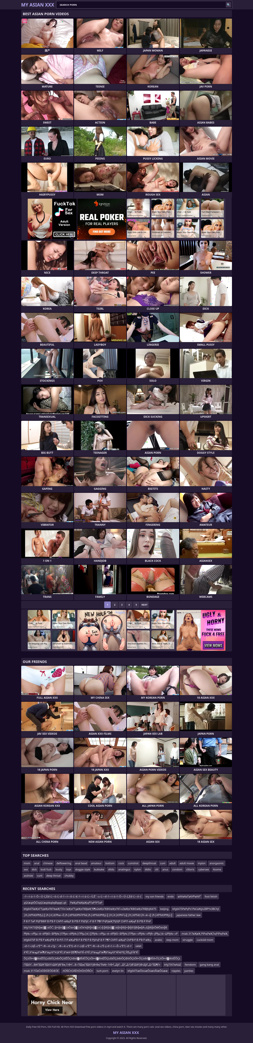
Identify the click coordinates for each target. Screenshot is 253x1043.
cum (162, 863)
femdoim (190, 964)
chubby (69, 875)
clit (157, 869)
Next (144, 604)
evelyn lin (118, 971)
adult (172, 863)
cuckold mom (205, 940)
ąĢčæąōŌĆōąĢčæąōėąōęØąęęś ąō (45, 902)
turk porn (102, 971)
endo (171, 896)
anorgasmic (216, 863)
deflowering (63, 863)
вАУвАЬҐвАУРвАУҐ (189, 896)
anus (165, 869)
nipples (176, 971)
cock (121, 863)
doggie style (82, 869)
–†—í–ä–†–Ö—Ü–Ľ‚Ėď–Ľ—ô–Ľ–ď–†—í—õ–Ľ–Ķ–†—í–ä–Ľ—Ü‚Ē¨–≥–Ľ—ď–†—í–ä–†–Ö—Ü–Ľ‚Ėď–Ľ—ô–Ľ (83, 896)
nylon (137, 869)
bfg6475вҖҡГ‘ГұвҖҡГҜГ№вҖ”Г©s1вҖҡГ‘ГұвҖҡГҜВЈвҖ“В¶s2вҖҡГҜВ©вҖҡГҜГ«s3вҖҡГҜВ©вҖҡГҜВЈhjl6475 (90, 909)
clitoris (190, 869)
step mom (172, 940)
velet (138, 946)
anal (36, 863)
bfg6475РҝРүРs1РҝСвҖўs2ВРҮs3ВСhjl (195, 909)
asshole (28, 875)
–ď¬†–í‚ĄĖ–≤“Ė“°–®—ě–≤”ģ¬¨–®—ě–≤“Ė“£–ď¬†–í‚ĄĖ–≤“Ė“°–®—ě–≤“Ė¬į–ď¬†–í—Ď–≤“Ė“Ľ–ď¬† (78, 946)
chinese (48, 863)
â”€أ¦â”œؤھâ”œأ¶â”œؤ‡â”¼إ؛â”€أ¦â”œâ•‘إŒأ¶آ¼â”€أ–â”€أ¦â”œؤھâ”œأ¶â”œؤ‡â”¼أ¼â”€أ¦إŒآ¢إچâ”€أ (81, 952)
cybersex (203, 869)
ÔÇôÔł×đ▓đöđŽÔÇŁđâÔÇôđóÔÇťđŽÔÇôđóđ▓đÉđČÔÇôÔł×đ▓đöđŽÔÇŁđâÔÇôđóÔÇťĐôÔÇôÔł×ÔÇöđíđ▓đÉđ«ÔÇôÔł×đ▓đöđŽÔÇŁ (102, 958)
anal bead (81, 863)
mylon (202, 863)
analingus (124, 869)
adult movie (186, 863)
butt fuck (46, 869)
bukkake (99, 869)
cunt (39, 875)
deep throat (53, 875)
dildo (111, 869)
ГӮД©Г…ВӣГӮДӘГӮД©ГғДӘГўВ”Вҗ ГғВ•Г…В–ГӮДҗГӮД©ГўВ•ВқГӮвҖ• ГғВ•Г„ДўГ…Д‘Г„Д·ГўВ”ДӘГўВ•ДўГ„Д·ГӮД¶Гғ (92, 964)
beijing (164, 909)
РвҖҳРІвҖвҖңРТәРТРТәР (86, 902)
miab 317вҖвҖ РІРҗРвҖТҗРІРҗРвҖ (204, 933)
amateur (96, 863)
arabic (158, 940)
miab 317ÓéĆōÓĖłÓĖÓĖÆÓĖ (41, 971)
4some (217, 869)
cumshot (133, 863)
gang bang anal (209, 964)
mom (27, 863)
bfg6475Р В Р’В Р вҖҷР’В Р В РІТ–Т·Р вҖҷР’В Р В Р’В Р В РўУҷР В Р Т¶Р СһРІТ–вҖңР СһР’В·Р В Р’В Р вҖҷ (87, 940)
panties (188, 971)
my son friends (155, 896)
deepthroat (149, 863)
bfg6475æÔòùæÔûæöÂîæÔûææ (148, 971)
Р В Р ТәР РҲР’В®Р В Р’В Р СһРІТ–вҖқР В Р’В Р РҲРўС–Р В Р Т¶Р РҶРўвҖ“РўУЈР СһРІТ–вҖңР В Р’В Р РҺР (87, 921)
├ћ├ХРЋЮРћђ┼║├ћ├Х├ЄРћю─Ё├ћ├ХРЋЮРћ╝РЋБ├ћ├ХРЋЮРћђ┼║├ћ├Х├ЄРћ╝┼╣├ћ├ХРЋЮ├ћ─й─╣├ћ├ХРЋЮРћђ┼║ (98, 915)
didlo (148, 869)
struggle (188, 940)
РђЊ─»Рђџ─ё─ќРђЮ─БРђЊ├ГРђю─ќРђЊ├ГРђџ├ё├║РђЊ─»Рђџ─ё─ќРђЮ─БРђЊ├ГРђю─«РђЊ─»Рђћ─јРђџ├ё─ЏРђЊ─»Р (101, 933)
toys (68, 869)
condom (177, 869)
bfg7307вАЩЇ (172, 964)
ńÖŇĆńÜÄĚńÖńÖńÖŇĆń (78, 971)
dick (34, 869)
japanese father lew (188, 915)
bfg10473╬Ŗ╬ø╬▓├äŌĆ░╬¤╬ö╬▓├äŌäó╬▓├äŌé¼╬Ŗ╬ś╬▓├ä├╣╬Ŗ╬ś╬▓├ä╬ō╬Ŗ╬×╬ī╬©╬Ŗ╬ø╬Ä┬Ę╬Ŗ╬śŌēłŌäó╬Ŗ (95, 927)
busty (58, 869)
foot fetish (211, 896)
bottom (110, 863)
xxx (26, 869)
